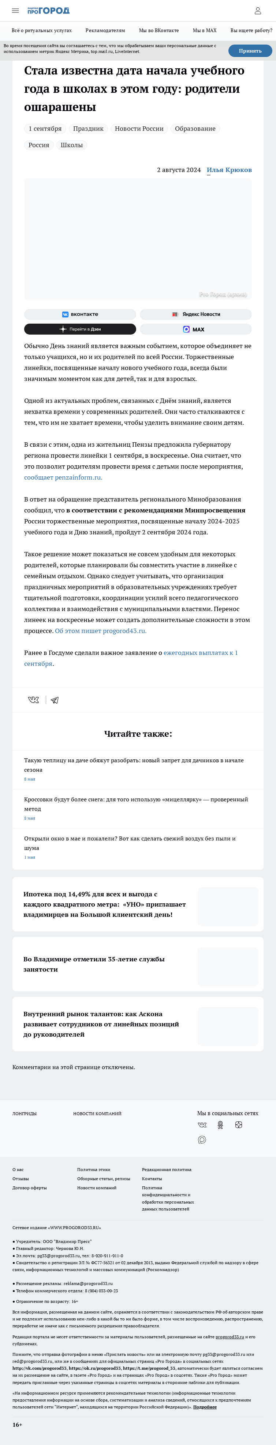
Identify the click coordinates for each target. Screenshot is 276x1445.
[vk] (34, 700)
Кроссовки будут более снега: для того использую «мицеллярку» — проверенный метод (138, 809)
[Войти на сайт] (257, 10)
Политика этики (93, 1169)
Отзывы (20, 1178)
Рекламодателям (105, 30)
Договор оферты (29, 1187)
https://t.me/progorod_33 (149, 1368)
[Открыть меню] (15, 10)
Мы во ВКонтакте (159, 30)
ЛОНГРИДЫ (24, 1113)
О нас (18, 1169)
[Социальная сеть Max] (196, 329)
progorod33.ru (230, 1336)
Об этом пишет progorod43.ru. (101, 630)
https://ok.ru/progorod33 (95, 1368)
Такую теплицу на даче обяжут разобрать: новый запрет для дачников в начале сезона (138, 770)
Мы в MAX (205, 30)
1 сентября (45, 128)
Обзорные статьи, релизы (103, 1178)
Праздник (88, 128)
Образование (195, 128)
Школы (72, 145)
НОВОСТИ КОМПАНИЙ (97, 1113)
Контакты (152, 1178)
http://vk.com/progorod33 (39, 1368)
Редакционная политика (166, 1169)
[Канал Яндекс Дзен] (80, 329)
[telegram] (57, 700)
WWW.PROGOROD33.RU (74, 1227)
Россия (39, 145)
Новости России (139, 128)
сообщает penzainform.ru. (64, 477)
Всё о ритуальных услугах (42, 30)
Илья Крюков (229, 169)
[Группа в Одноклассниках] (220, 1125)
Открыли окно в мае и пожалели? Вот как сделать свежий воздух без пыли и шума (138, 848)
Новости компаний (96, 1187)
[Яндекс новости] (196, 314)
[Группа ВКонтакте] (80, 314)
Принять (250, 50)
